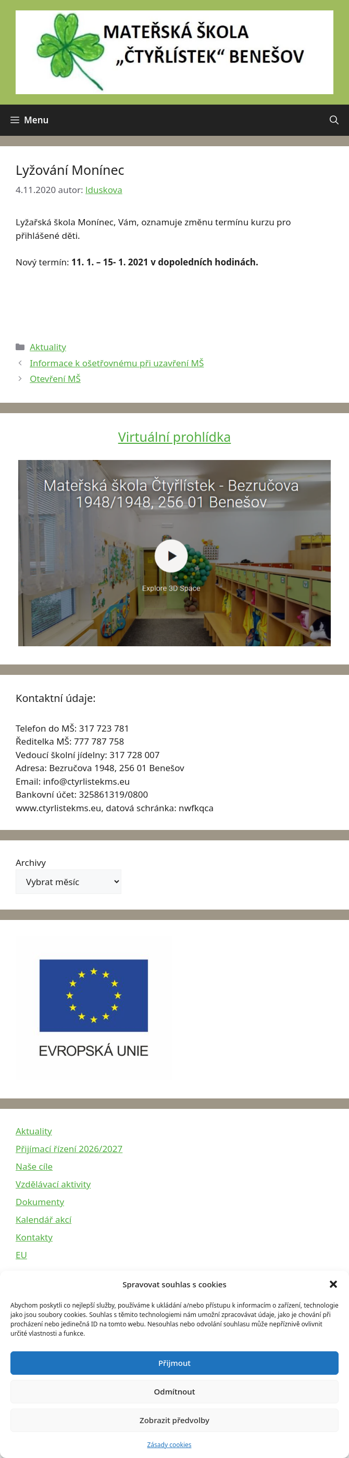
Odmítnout (174, 1391)
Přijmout (174, 1363)
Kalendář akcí (43, 1219)
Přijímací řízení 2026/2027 (69, 1149)
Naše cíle (34, 1166)
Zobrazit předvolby (174, 1420)
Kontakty (34, 1237)
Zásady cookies (169, 1444)
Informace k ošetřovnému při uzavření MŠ (117, 363)
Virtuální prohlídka (174, 436)
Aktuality (48, 347)
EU (21, 1255)
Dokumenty (40, 1202)
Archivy (31, 862)
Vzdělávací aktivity (53, 1184)
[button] (333, 1284)
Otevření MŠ (55, 379)
